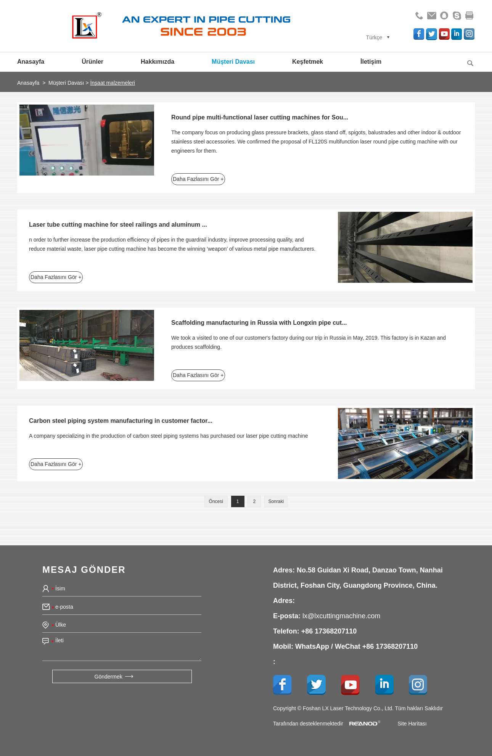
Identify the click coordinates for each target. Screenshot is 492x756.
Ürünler (92, 61)
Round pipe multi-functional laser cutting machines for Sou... (259, 117)
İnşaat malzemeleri (112, 83)
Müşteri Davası (233, 61)
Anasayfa (30, 61)
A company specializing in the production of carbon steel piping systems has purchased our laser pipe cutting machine (168, 436)
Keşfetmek (307, 61)
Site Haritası (411, 723)
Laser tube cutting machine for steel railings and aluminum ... (118, 224)
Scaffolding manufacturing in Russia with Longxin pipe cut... (259, 322)
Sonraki (276, 501)
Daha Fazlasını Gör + (198, 179)
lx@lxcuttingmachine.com (341, 615)
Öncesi (216, 501)
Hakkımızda (157, 61)
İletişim (370, 61)
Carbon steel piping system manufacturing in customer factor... (120, 420)
